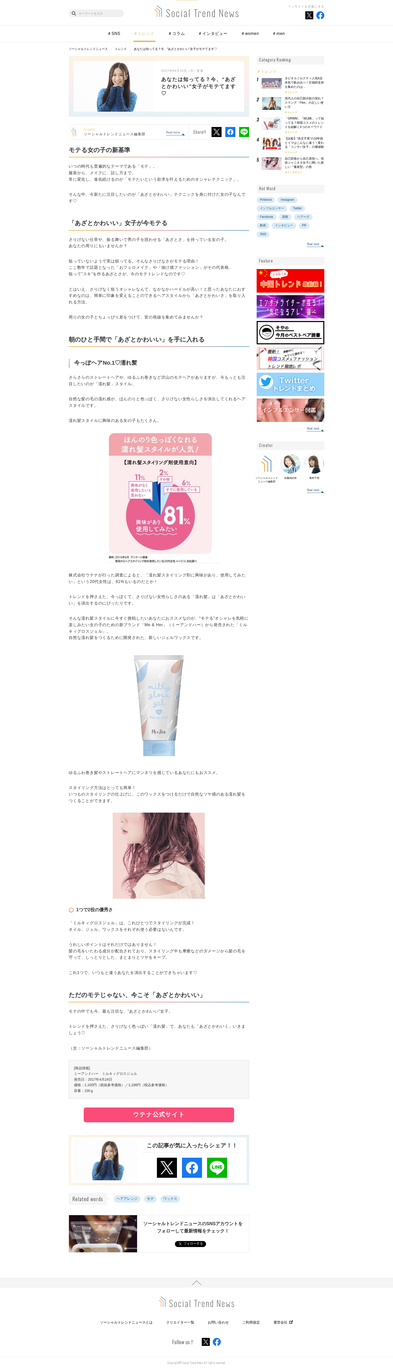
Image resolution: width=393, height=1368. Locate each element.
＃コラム (176, 33)
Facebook (266, 217)
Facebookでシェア (230, 132)
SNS (263, 234)
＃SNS (113, 33)
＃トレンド (144, 33)
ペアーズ (303, 217)
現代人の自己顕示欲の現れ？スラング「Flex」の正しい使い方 (304, 103)
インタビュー (294, 172)
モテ (150, 1199)
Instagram (287, 200)
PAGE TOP (196, 1283)
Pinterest (266, 200)
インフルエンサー (272, 208)
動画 (263, 225)
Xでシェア (217, 132)
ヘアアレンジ (127, 1199)
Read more (173, 132)
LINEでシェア (244, 132)
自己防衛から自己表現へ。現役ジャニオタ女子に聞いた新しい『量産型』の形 (304, 163)
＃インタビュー (213, 33)
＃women (250, 33)
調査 (285, 217)
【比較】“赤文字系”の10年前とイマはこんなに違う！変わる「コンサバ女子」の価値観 (306, 143)
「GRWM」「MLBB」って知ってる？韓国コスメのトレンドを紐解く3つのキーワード (304, 123)
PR (304, 225)
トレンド (292, 92)
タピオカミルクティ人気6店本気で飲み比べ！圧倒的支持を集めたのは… (304, 83)
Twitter (297, 208)
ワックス (170, 1199)
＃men (278, 33)
